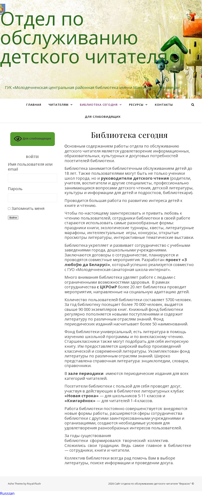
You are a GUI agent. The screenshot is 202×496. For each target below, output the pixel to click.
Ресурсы (136, 104)
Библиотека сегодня (99, 104)
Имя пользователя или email (30, 167)
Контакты (164, 104)
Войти (13, 217)
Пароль (15, 188)
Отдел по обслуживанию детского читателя (84, 37)
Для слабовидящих (103, 117)
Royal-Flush (34, 483)
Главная (33, 104)
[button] (101, 493)
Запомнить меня (27, 208)
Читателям (58, 104)
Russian (7, 493)
